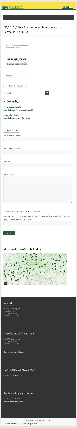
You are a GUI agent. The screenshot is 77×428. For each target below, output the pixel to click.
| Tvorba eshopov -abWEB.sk (30, 424)
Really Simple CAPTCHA (20, 219)
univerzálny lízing (10, 115)
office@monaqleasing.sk (13, 375)
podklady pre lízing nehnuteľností (18, 110)
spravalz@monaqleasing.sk (13, 401)
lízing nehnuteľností (12, 107)
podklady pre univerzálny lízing (16, 118)
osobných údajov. (33, 211)
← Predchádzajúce (15, 85)
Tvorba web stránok (11, 424)
